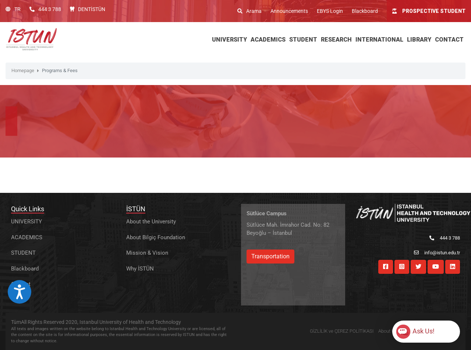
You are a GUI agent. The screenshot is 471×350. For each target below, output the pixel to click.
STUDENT (23, 253)
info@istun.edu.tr (437, 252)
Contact (21, 284)
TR (13, 9)
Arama (249, 11)
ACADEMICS (26, 237)
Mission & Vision (147, 253)
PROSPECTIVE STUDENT (428, 11)
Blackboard (365, 11)
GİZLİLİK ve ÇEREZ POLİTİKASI (341, 331)
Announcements (289, 11)
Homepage (22, 70)
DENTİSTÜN (87, 9)
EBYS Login (330, 11)
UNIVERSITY (26, 221)
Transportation (270, 256)
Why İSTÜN (140, 268)
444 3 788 (45, 9)
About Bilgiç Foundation (155, 237)
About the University (151, 221)
